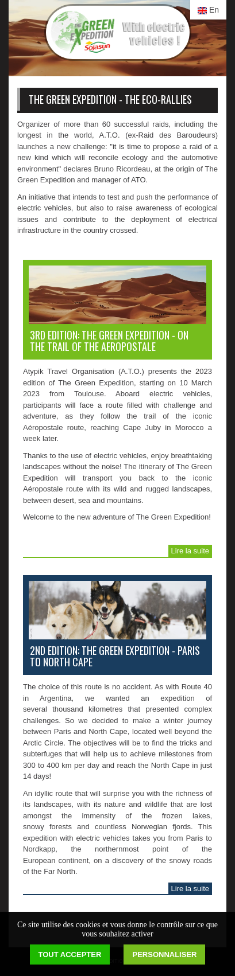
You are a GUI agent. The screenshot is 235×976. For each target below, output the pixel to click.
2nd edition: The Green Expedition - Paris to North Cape (115, 656)
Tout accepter (70, 954)
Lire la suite (190, 550)
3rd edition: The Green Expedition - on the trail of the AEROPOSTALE (109, 340)
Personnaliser (164, 954)
